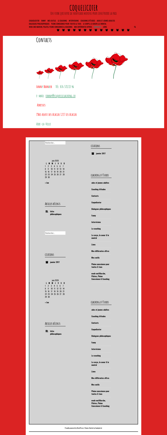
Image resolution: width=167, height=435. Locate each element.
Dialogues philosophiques (39, 23)
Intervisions (74, 20)
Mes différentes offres (83, 27)
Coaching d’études (98, 189)
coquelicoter (83, 7)
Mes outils (52, 20)
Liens (105, 27)
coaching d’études (88, 20)
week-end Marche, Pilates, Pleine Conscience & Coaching (50, 27)
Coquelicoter (34, 20)
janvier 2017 (101, 153)
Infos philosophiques (56, 213)
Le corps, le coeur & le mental (94, 23)
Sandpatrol (98, 428)
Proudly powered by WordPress (74, 428)
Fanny (43, 20)
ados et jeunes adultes (106, 20)
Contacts (97, 27)
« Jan (47, 182)
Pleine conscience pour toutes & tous (66, 23)
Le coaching (62, 20)
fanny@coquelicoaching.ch (60, 95)
